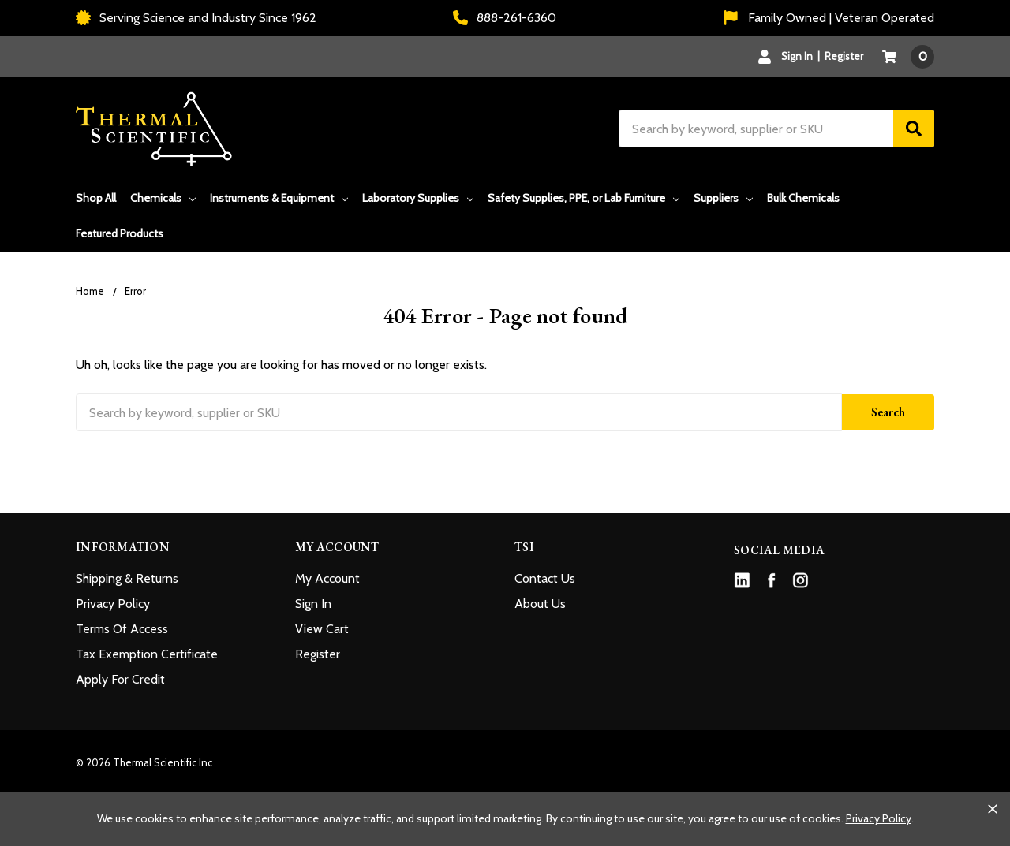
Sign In (313, 603)
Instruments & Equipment (279, 198)
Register (844, 56)
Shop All (96, 198)
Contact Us (544, 578)
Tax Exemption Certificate (147, 654)
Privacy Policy (113, 603)
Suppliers (723, 198)
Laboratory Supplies (417, 198)
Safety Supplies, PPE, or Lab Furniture (583, 198)
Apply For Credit (120, 679)
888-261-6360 (504, 17)
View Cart (322, 628)
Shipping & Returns (127, 578)
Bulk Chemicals (803, 198)
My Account (327, 578)
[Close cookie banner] (992, 809)
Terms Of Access (122, 628)
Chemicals (163, 198)
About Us (540, 603)
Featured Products (119, 233)
